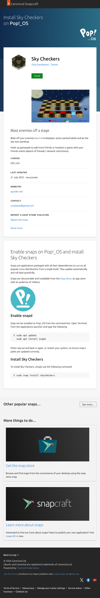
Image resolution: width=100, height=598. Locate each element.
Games (54, 64)
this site (75, 574)
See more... (88, 404)
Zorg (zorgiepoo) (40, 64)
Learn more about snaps (24, 525)
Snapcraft (64, 574)
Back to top (11, 555)
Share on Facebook (88, 580)
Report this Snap (19, 219)
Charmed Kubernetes (28, 568)
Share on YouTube (94, 580)
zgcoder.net (17, 191)
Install (37, 75)
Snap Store (65, 278)
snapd (56, 574)
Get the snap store (20, 466)
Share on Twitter (82, 580)
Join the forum (10, 574)
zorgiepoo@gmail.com (22, 205)
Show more (16, 228)
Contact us (22, 591)
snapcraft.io (12, 536)
